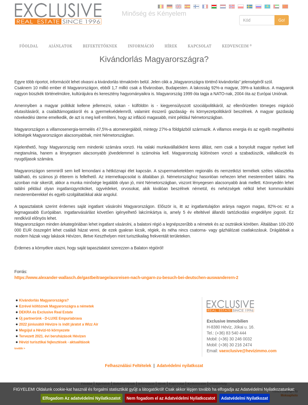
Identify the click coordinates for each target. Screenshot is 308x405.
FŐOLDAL (29, 46)
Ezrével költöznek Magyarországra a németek (56, 306)
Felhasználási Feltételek (128, 365)
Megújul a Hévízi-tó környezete (44, 330)
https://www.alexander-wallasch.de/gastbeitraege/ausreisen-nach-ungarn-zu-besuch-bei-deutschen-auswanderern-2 (126, 277)
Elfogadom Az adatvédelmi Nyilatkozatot (81, 398)
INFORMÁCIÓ (141, 46)
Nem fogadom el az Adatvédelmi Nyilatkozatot (171, 398)
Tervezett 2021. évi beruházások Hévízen (52, 336)
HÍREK (171, 46)
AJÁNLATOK (60, 46)
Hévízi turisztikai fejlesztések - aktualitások (54, 342)
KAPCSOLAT (199, 46)
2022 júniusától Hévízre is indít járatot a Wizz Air (58, 324)
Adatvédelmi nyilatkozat (180, 365)
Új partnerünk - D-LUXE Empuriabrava (50, 318)
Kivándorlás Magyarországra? (44, 300)
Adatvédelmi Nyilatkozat (244, 398)
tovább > (20, 348)
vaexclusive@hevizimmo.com (248, 350)
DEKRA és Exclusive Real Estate (46, 312)
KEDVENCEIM (237, 46)
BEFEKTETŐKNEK (100, 46)
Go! (281, 20)
